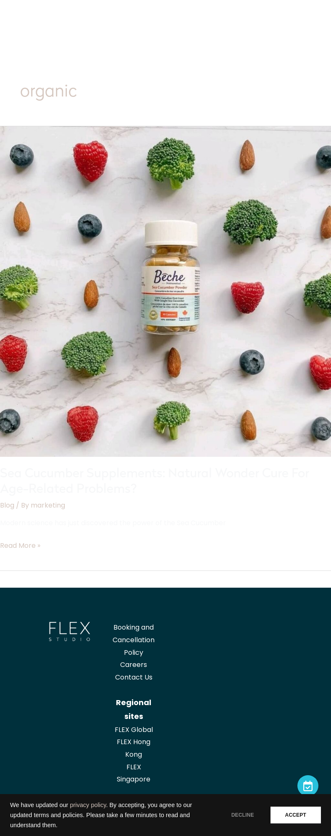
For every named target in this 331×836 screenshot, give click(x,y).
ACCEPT (295, 815)
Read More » (20, 545)
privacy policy (88, 805)
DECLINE (242, 815)
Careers (133, 664)
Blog (7, 505)
